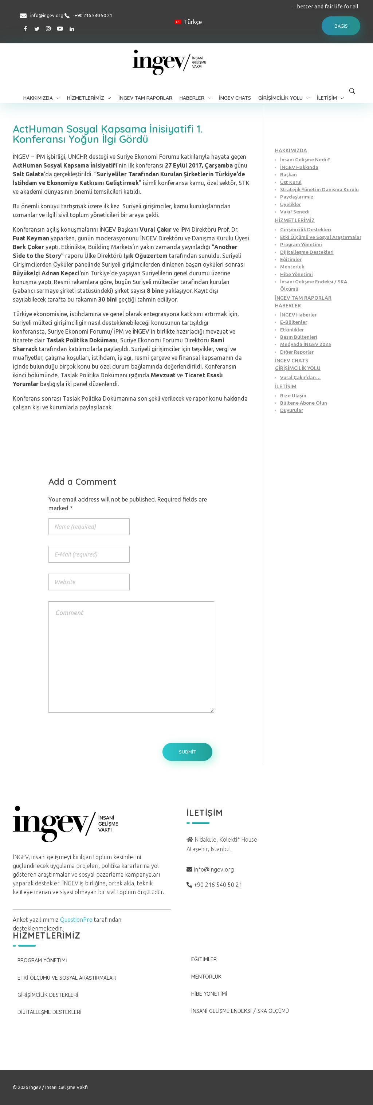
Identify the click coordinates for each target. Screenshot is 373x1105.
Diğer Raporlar (297, 352)
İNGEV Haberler (298, 315)
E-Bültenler (293, 322)
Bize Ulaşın (293, 395)
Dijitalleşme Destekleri (307, 252)
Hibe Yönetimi (296, 274)
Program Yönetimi (301, 244)
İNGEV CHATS (291, 360)
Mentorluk (292, 267)
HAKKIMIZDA (291, 150)
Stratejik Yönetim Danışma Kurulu (319, 189)
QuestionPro (76, 919)
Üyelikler (290, 204)
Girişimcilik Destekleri (305, 229)
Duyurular (291, 410)
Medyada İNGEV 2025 (305, 344)
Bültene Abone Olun (303, 403)
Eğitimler (291, 259)
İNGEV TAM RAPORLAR (303, 298)
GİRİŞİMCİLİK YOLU (298, 368)
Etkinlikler (292, 330)
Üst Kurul (291, 182)
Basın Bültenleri (298, 337)
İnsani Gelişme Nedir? (305, 159)
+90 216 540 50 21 (93, 15)
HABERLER (288, 305)
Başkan (288, 174)
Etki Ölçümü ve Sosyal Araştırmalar (320, 237)
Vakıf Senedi (295, 212)
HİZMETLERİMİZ (295, 220)
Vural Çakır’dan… (300, 377)
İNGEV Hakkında (299, 167)
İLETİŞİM (286, 386)
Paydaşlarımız (297, 197)
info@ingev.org (46, 15)
